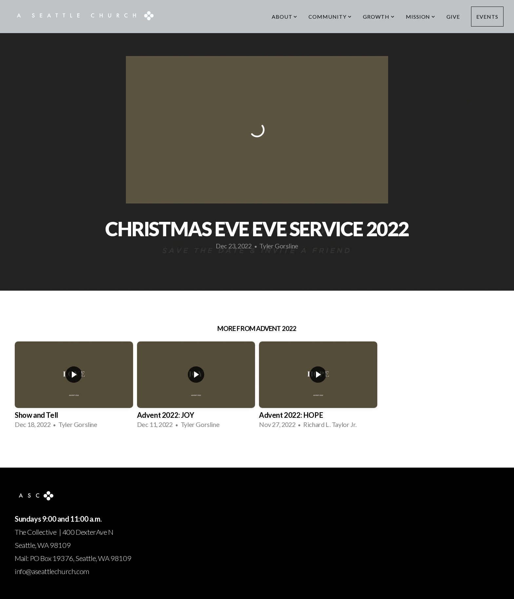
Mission (421, 16)
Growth (379, 16)
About (285, 16)
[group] (74, 387)
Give (453, 16)
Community (330, 16)
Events (487, 16)
